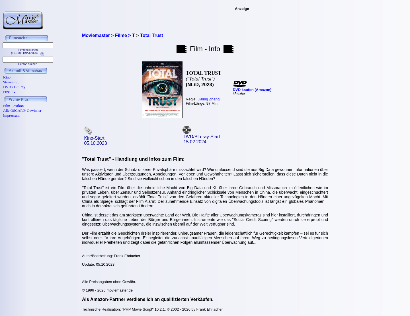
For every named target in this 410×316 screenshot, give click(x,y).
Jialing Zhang (209, 99)
